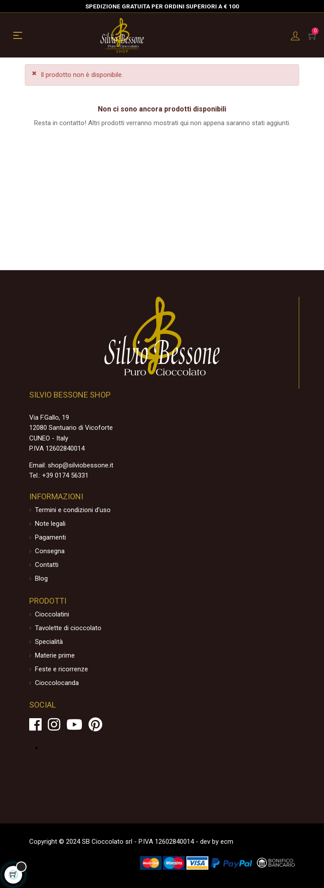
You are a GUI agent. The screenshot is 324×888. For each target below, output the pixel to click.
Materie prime (55, 655)
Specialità (49, 642)
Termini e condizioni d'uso (73, 510)
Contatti (46, 565)
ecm (226, 842)
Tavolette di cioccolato (68, 628)
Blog (41, 578)
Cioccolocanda (57, 683)
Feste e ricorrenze (61, 669)
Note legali (50, 524)
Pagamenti (50, 537)
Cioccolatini (52, 614)
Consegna (50, 551)
